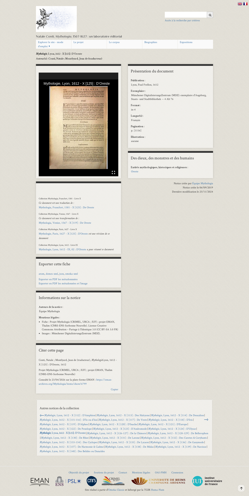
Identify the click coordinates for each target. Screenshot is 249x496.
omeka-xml (71, 273)
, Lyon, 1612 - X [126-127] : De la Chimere (116, 433)
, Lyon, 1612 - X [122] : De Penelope (66, 429)
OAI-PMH (161, 472)
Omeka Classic (116, 490)
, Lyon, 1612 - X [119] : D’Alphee (64, 424)
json (61, 273)
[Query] (189, 15)
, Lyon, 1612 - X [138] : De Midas (129, 446)
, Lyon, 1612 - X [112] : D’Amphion (69, 415)
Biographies (150, 42)
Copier (114, 389)
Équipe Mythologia (202, 183)
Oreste (134, 171)
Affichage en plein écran (113, 172)
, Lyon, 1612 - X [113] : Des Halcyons (123, 415)
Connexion (177, 472)
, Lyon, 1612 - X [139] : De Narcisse (180, 446)
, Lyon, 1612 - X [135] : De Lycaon (124, 442)
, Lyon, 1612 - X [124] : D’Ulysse (172, 429)
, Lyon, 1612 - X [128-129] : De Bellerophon (178, 433)
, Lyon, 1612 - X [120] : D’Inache (113, 424)
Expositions (186, 42)
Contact (123, 472)
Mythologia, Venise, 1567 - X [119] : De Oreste (65, 222)
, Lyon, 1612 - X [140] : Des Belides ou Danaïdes (72, 451)
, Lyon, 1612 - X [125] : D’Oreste (63, 433)
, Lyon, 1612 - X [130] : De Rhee (65, 437)
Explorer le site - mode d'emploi (50, 44)
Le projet (78, 42)
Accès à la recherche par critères (182, 20)
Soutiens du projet (104, 472)
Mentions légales (141, 472)
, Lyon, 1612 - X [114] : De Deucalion (177, 415)
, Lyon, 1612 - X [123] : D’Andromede (120, 429)
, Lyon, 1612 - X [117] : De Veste (123, 420)
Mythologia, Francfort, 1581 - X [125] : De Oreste (66, 207)
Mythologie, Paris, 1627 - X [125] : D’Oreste (63, 233)
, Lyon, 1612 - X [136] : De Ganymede (177, 442)
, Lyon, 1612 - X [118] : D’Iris (170, 420)
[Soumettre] (210, 15)
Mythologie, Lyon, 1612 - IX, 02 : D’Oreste (62, 249)
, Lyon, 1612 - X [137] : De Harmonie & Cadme (72, 446)
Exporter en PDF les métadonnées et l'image (63, 283)
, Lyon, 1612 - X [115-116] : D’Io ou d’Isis (68, 420)
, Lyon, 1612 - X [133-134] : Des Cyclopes (69, 442)
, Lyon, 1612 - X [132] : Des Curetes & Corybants (174, 437)
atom (41, 273)
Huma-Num (157, 490)
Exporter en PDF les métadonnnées (58, 279)
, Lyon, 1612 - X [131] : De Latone (115, 437)
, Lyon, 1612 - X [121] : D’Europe (163, 424)
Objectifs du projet (79, 472)
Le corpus (114, 42)
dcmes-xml (52, 273)
